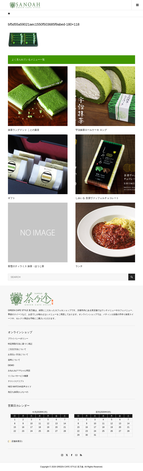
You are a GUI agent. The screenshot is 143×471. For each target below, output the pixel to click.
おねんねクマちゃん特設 (19, 370)
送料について (14, 360)
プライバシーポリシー (18, 338)
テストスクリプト (16, 381)
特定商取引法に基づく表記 (20, 344)
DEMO (11, 365)
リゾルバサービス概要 (18, 376)
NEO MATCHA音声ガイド (19, 386)
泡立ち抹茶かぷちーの (18, 392)
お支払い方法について (18, 354)
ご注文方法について (17, 349)
